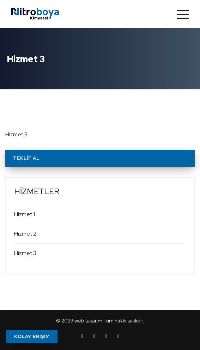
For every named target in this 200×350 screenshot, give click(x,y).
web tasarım (88, 321)
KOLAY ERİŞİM (32, 336)
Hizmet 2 (25, 233)
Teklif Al (26, 158)
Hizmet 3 (25, 253)
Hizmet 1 (24, 214)
